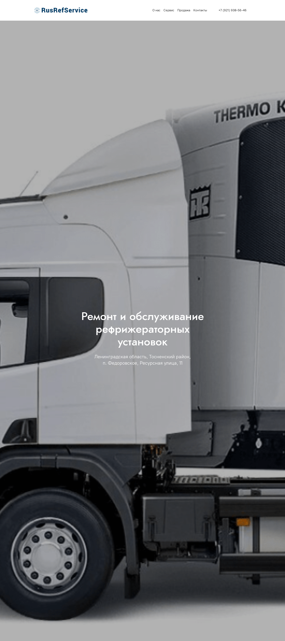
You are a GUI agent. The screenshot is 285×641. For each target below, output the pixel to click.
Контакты (200, 10)
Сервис (168, 10)
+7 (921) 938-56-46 (232, 10)
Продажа (183, 10)
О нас (156, 10)
